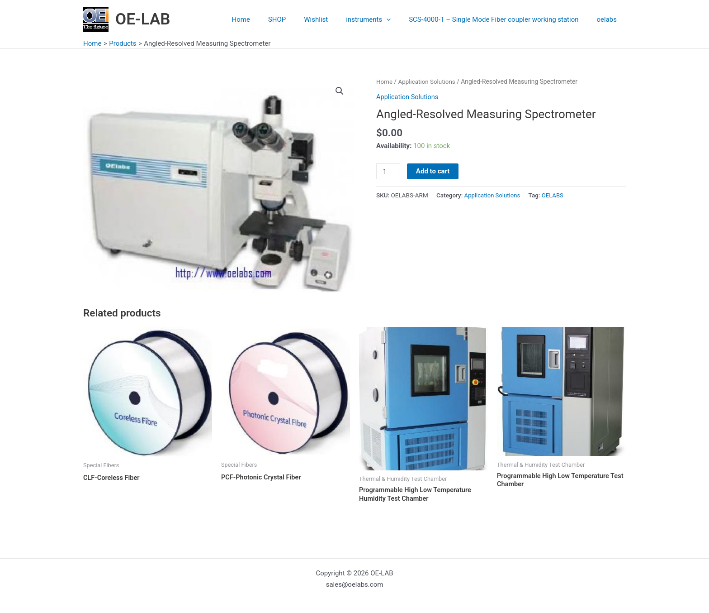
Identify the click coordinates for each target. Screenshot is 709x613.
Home (266, 19)
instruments (379, 19)
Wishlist (332, 19)
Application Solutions (428, 81)
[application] (397, 19)
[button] (339, 91)
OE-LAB (142, 19)
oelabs (609, 19)
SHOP (297, 19)
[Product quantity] (388, 171)
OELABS (555, 195)
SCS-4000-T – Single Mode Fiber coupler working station (500, 19)
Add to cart (433, 171)
